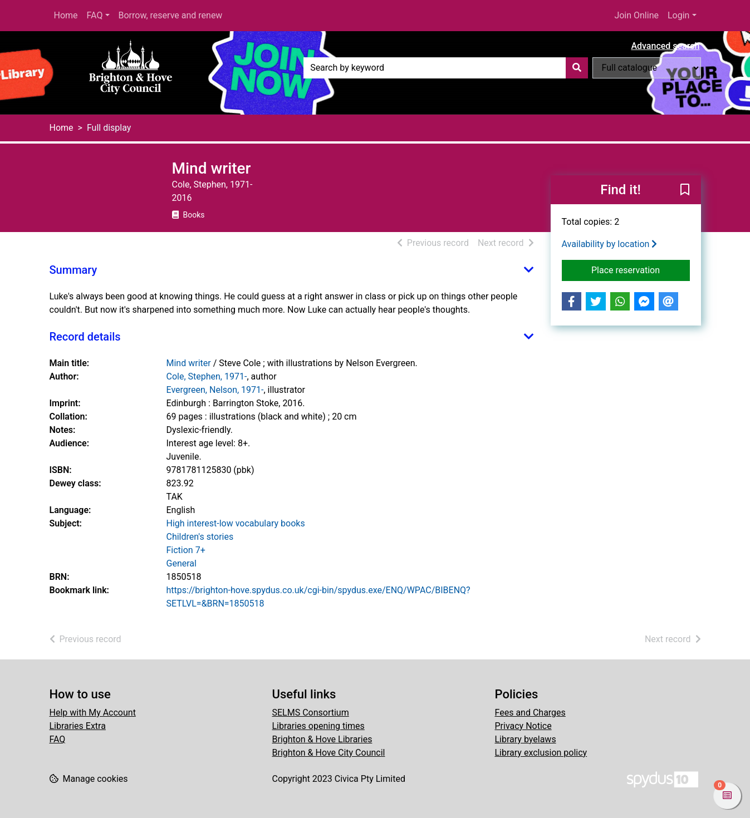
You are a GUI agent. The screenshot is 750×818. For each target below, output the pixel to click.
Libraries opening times (318, 726)
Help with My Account (93, 712)
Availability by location (610, 244)
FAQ (95, 15)
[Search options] (646, 67)
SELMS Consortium (310, 712)
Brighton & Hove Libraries (322, 739)
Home (66, 15)
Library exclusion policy (541, 752)
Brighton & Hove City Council (328, 752)
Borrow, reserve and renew (171, 15)
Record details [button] (85, 336)
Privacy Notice (523, 726)
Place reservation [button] (640, 269)
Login (678, 15)
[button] (685, 190)
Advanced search (665, 46)
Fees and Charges (530, 712)
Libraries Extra (78, 726)
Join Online (636, 15)
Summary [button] (73, 270)
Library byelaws (525, 739)
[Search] (577, 67)
